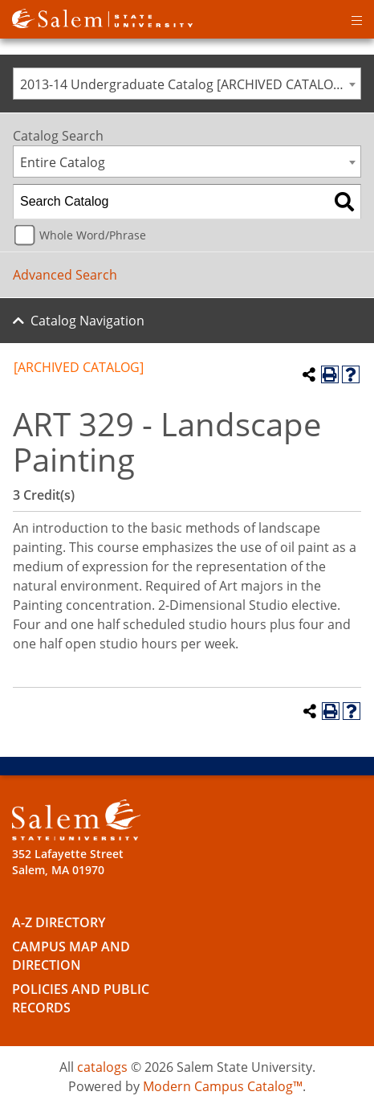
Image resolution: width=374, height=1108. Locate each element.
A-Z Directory (58, 922)
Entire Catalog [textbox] (62, 162)
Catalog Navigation (87, 320)
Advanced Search (65, 275)
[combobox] (187, 83)
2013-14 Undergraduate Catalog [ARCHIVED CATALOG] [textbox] (183, 84)
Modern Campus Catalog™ (223, 1086)
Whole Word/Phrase (92, 235)
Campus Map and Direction (71, 956)
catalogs (102, 1067)
